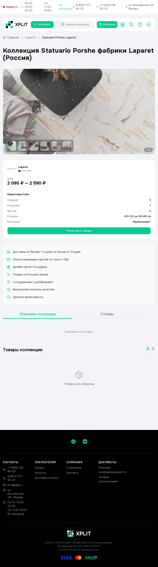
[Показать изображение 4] (45, 146)
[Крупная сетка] (148, 349)
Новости (40, 472)
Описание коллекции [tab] (37, 314)
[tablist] (72, 314)
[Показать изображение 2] (23, 146)
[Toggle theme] (148, 24)
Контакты (72, 472)
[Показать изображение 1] (11, 146)
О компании (74, 467)
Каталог (40, 467)
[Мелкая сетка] (153, 349)
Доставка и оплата (47, 477)
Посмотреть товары (79, 230)
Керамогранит (142, 221)
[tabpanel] (79, 331)
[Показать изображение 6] (67, 146)
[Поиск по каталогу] (78, 24)
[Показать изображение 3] (34, 146)
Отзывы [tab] (107, 314)
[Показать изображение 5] (56, 146)
